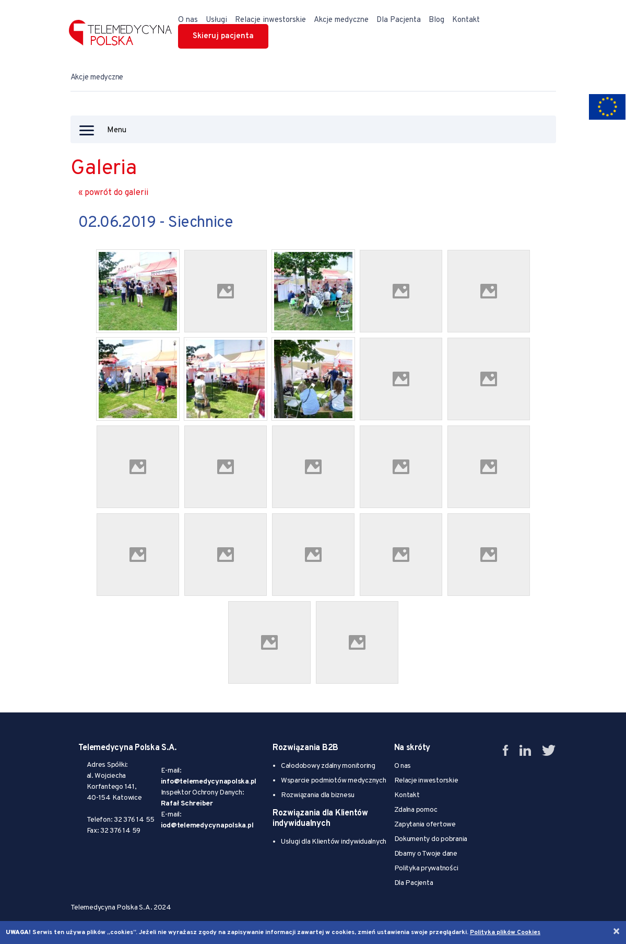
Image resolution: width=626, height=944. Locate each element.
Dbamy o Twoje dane (425, 853)
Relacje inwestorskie (270, 20)
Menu (102, 130)
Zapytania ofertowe (425, 824)
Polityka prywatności (426, 868)
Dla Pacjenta (398, 20)
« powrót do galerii (113, 193)
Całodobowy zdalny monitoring (328, 766)
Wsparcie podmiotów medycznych (333, 780)
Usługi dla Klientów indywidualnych (333, 841)
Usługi (216, 20)
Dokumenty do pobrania (431, 839)
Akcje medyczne (341, 20)
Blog (436, 20)
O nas (188, 20)
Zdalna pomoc (416, 809)
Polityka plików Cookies (505, 932)
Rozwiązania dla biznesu (318, 795)
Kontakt (466, 20)
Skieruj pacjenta (223, 36)
